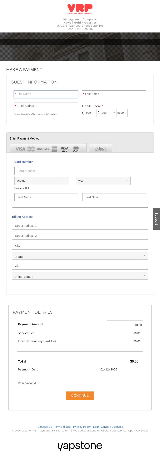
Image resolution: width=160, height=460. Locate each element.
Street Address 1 (26, 225)
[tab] (100, 147)
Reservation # (27, 383)
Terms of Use (62, 426)
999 (88, 112)
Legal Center (101, 426)
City (17, 245)
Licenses (117, 426)
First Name (23, 94)
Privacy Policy (82, 426)
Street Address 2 (26, 235)
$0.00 (138, 325)
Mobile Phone (92, 106)
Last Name (91, 94)
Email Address (25, 105)
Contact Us (45, 426)
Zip (17, 265)
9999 (120, 112)
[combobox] (41, 181)
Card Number (26, 171)
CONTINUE (80, 395)
